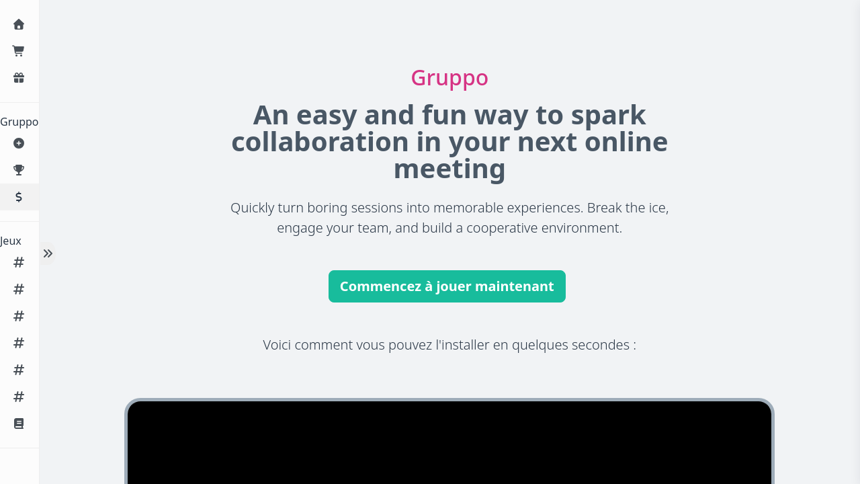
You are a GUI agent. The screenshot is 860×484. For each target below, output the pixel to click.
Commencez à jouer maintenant (447, 286)
